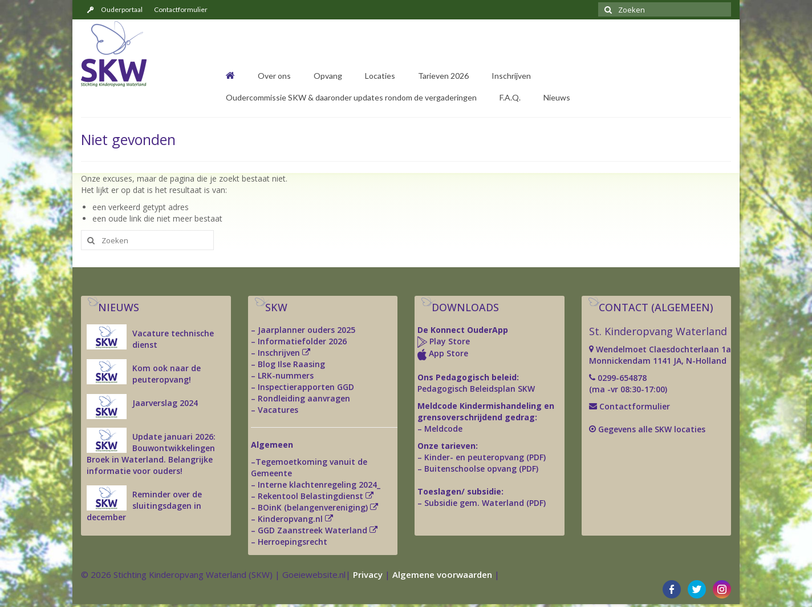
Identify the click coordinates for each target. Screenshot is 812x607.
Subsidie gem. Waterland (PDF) (485, 502)
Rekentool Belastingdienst (310, 496)
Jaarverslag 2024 (165, 402)
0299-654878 (622, 377)
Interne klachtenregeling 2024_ (319, 484)
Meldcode (443, 428)
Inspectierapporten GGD (306, 386)
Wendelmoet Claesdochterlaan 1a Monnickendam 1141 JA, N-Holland (660, 355)
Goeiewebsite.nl (314, 574)
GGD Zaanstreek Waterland (312, 530)
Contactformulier (633, 406)
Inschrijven (279, 352)
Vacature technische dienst (173, 339)
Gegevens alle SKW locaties (651, 429)
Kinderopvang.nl (290, 518)
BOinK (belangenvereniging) (313, 507)
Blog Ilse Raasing (291, 364)
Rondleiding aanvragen (304, 398)
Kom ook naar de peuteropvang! (166, 374)
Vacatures (278, 409)
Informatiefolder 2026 (302, 341)
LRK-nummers (286, 375)
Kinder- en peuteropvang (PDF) (485, 457)
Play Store (448, 341)
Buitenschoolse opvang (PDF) (481, 468)
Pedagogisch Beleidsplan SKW (476, 388)
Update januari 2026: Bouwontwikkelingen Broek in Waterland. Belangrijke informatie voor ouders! (151, 453)
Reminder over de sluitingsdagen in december (144, 505)
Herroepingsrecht (292, 541)
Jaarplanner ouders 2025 (306, 329)
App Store (448, 353)
